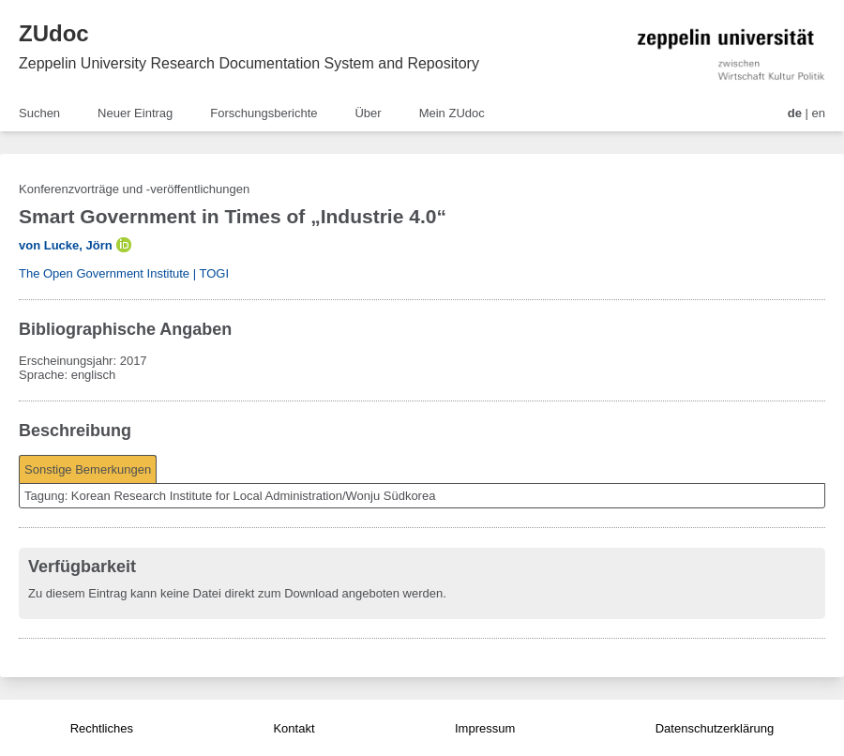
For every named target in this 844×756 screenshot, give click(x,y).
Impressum (485, 728)
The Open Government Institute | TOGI (124, 273)
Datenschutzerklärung (715, 728)
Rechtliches (101, 728)
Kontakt (293, 728)
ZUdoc (54, 33)
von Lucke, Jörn (66, 245)
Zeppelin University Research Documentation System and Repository (249, 63)
